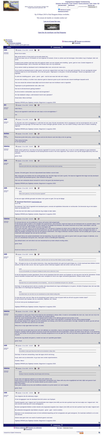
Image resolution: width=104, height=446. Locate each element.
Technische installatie (15, 43)
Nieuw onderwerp (69, 41)
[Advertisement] (52, 440)
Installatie (10, 41)
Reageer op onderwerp (83, 41)
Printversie (77, 43)
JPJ (5, 105)
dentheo (6, 133)
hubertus (7, 146)
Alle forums (8, 40)
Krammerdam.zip (37, 202)
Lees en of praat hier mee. (52, 21)
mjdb (5, 50)
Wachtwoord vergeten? (63, 11)
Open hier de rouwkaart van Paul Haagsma (52, 32)
